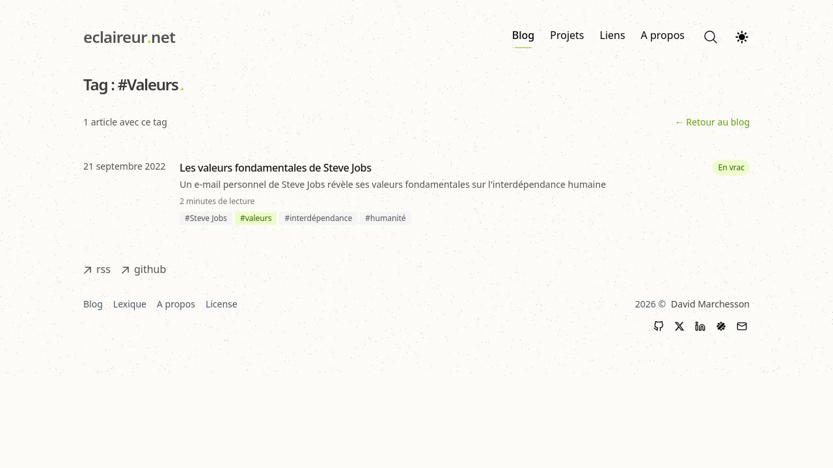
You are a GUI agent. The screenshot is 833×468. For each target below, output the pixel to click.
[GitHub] (658, 326)
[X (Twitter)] (679, 326)
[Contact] (742, 326)
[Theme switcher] (742, 37)
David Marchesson (710, 304)
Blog (523, 38)
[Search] (710, 37)
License (222, 304)
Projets (567, 35)
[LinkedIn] (700, 326)
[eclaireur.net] (129, 37)
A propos (663, 35)
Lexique (129, 304)
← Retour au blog (712, 122)
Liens (612, 35)
